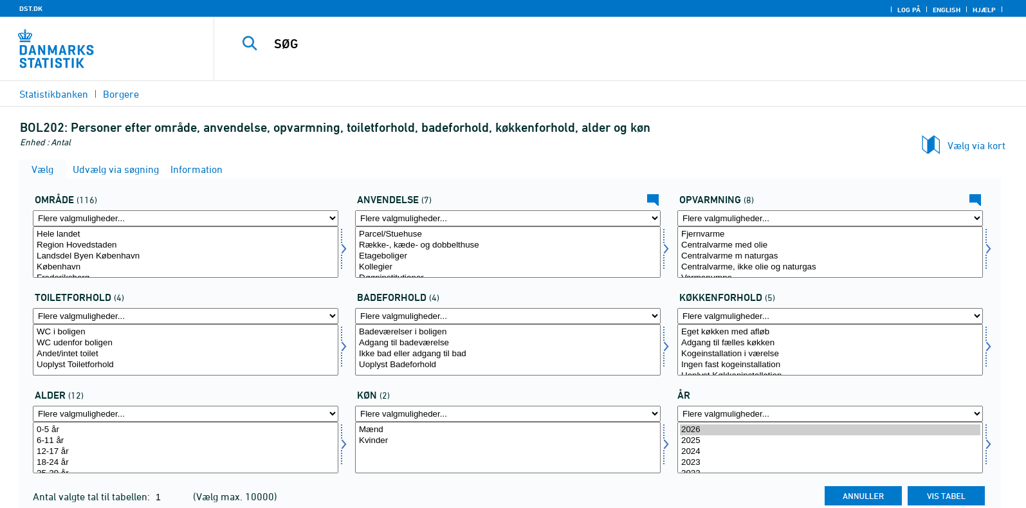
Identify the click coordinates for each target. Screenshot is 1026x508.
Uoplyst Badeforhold (508, 364)
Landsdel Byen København (185, 256)
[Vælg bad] (508, 350)
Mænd (508, 429)
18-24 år (185, 462)
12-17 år (185, 451)
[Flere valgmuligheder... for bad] (508, 316)
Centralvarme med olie (830, 245)
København (185, 267)
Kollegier (508, 267)
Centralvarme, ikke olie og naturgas (830, 267)
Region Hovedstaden (185, 245)
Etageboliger (508, 256)
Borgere (121, 94)
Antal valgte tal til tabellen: (92, 496)
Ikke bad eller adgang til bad (508, 354)
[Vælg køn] (508, 447)
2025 (830, 440)
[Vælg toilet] (185, 350)
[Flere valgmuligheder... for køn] (508, 414)
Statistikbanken (53, 94)
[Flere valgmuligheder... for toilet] (185, 316)
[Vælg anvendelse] (508, 252)
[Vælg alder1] (185, 447)
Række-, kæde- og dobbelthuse (508, 245)
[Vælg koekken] (830, 350)
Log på (909, 9)
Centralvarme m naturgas (830, 256)
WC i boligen (185, 332)
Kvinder (508, 440)
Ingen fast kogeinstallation (830, 364)
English (946, 9)
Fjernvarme (830, 234)
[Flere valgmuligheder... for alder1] (185, 414)
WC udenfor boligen (185, 343)
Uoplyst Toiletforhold (185, 364)
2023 (830, 462)
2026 (830, 429)
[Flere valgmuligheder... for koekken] (830, 316)
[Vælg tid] (830, 447)
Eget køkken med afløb (830, 332)
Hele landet (185, 234)
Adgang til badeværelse (508, 343)
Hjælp (984, 9)
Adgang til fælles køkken (830, 343)
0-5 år (185, 429)
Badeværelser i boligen (508, 332)
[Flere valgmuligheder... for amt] (185, 218)
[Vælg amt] (185, 252)
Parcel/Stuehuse (508, 234)
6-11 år (185, 440)
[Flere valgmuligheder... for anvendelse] (508, 218)
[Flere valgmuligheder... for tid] (830, 414)
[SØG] (589, 44)
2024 (830, 451)
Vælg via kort (976, 145)
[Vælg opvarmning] (830, 252)
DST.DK (30, 8)
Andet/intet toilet (185, 354)
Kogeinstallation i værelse (830, 354)
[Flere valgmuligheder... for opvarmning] (830, 218)
